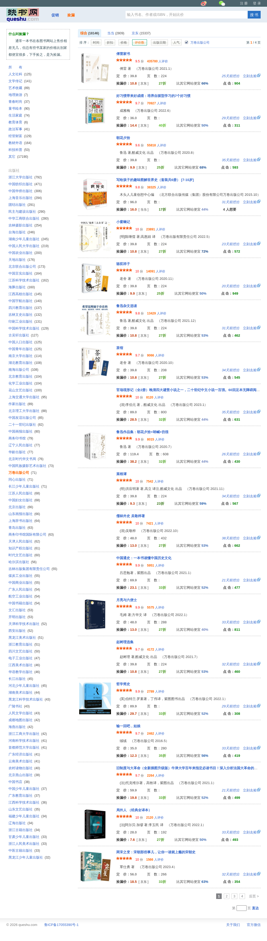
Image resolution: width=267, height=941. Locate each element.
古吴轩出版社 (23, 335)
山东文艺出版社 (24, 809)
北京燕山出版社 (24, 775)
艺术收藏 (19, 88)
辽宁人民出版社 (24, 445)
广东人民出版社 (24, 589)
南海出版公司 (23, 370)
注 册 (244, 3)
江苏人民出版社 (24, 493)
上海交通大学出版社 (27, 397)
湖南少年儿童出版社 (28, 239)
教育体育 (18, 122)
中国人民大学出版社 (28, 246)
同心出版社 (20, 479)
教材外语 (20, 143)
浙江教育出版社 (24, 644)
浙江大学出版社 (25, 177)
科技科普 (19, 150)
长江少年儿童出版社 (27, 486)
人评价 (157, 61)
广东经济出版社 (24, 754)
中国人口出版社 (25, 342)
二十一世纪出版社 (25, 425)
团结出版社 (21, 205)
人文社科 (20, 74)
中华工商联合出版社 (28, 218)
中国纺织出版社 (25, 184)
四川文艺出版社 (24, 651)
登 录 (257, 3)
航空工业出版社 (24, 596)
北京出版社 (20, 507)
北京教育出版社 (25, 376)
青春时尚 (19, 102)
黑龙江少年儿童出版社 (29, 857)
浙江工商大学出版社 (27, 734)
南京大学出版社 (25, 356)
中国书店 (19, 782)
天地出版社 (21, 260)
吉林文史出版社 (25, 315)
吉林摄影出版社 (25, 225)
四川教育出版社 (25, 308)
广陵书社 (19, 706)
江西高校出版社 (25, 294)
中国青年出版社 (25, 349)
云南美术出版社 (24, 761)
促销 (55, 15)
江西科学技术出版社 (27, 802)
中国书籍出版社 (24, 603)
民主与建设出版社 (26, 212)
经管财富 (20, 136)
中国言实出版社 (25, 273)
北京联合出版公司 (26, 266)
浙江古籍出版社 (24, 830)
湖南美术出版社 (24, 692)
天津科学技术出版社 (27, 624)
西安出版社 (20, 631)
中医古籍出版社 (24, 850)
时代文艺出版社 (24, 555)
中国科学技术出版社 (28, 328)
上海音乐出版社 (25, 198)
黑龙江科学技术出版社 (29, 699)
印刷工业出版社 (25, 321)
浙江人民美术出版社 (27, 844)
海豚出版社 (21, 287)
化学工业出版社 (25, 383)
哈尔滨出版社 (22, 562)
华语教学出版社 (24, 672)
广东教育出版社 (24, 796)
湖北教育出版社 (25, 363)
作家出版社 (20, 404)
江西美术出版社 (24, 665)
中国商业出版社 (24, 583)
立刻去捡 (239, 76)
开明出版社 (20, 617)
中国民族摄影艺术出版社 (31, 466)
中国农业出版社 (25, 253)
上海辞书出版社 (24, 521)
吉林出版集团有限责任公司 (32, 569)
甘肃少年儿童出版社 (27, 837)
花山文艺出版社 (25, 390)
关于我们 (233, 925)
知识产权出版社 (24, 548)
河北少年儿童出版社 (27, 686)
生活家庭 (19, 115)
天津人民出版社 (24, 541)
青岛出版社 (20, 528)
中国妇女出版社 (24, 500)
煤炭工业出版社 (24, 576)
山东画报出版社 (24, 514)
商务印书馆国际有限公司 (31, 534)
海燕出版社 (20, 727)
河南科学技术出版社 (27, 741)
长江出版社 (20, 679)
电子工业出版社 (24, 658)
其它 (18, 157)
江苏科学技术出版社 (28, 280)
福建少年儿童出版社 (27, 816)
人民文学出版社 (24, 713)
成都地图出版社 (24, 720)
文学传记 (20, 81)
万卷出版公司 (197, 42)
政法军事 (19, 129)
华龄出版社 (20, 452)
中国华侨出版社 (25, 191)
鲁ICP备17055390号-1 (61, 925)
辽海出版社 (20, 823)
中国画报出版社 (24, 431)
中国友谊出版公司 (25, 418)
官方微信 (254, 925)
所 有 (15, 67)
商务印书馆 (20, 438)
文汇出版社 (20, 610)
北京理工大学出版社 (27, 411)
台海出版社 (21, 232)
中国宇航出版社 (25, 301)
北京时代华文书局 (25, 459)
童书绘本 (19, 108)
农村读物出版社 (24, 768)
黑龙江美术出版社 (25, 637)
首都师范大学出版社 (27, 747)
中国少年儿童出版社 (27, 789)
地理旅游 (18, 95)
